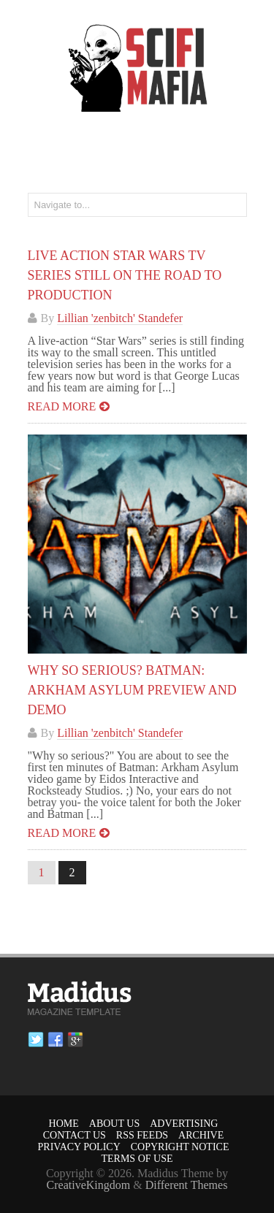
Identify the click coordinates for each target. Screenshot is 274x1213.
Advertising (184, 1123)
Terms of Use (136, 1158)
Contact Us (74, 1135)
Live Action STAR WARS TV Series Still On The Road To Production (125, 275)
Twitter (36, 1040)
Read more (62, 406)
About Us (114, 1123)
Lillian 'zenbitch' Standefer (120, 318)
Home (64, 1123)
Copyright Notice (180, 1146)
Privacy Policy (79, 1146)
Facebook (55, 1040)
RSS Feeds (142, 1135)
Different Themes (186, 1185)
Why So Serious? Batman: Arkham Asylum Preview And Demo (132, 690)
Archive (201, 1135)
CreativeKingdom (89, 1185)
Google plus (75, 1040)
